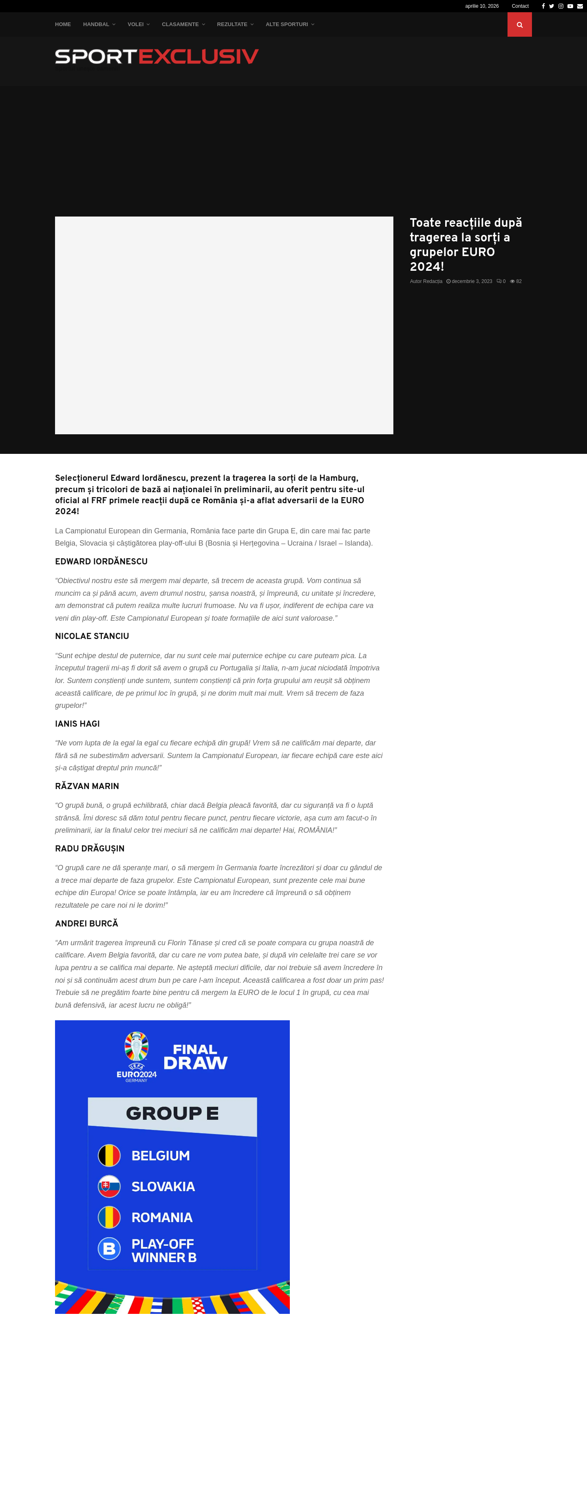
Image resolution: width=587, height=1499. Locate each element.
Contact (520, 6)
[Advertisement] (293, 155)
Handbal (96, 24)
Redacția (432, 281)
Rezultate (232, 24)
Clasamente (180, 24)
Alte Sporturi (287, 24)
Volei (135, 24)
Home (63, 24)
